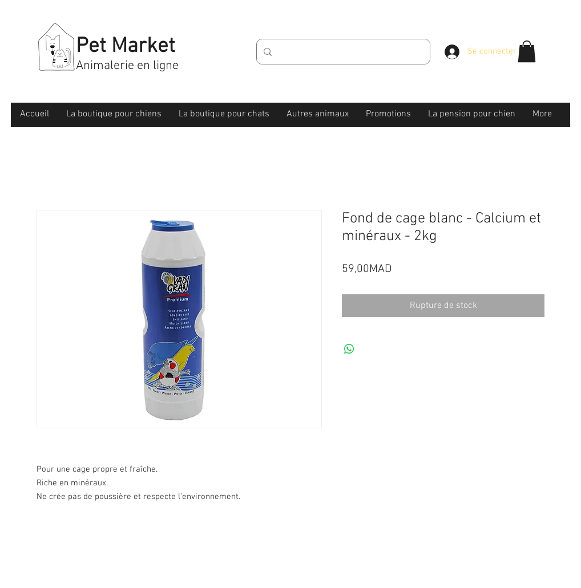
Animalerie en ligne (127, 66)
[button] (527, 51)
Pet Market (125, 46)
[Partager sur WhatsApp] (349, 349)
